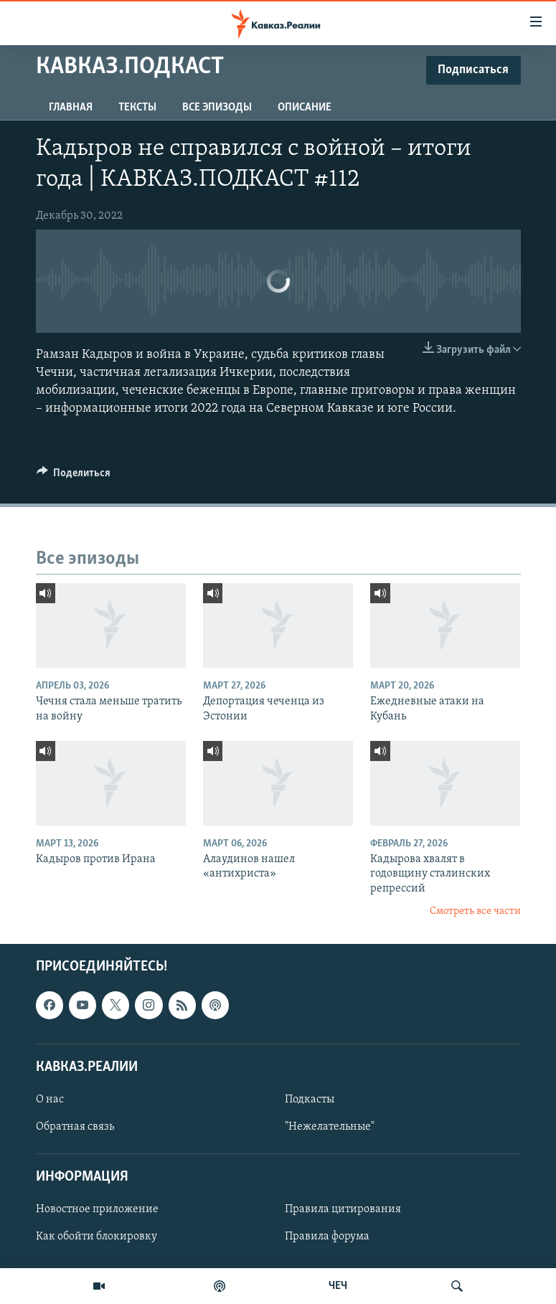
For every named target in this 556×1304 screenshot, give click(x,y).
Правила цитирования (343, 1209)
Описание (304, 107)
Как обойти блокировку (96, 1236)
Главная (71, 107)
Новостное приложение (97, 1209)
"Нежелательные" (329, 1127)
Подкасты (309, 1099)
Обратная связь (75, 1127)
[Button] (74, 476)
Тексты (137, 107)
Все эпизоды (217, 107)
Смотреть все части (475, 911)
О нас (50, 1099)
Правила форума (327, 1236)
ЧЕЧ (338, 1286)
